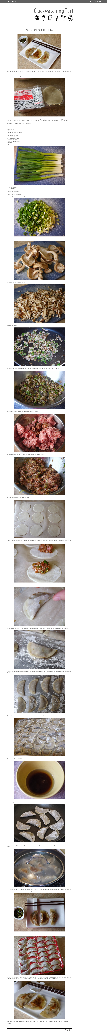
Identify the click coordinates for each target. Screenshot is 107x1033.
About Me (14, 1)
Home (8, 1)
